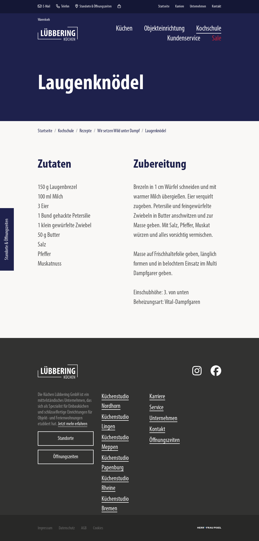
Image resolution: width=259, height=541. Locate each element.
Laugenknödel (155, 131)
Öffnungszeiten (65, 457)
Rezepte (86, 131)
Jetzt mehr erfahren (72, 424)
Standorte (66, 438)
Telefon (62, 7)
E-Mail (44, 7)
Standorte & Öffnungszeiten (6, 239)
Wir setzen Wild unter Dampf (118, 131)
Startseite (45, 131)
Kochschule (66, 131)
